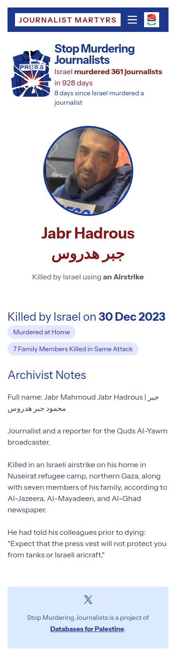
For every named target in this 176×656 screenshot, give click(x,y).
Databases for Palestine (87, 629)
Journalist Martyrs (68, 19)
